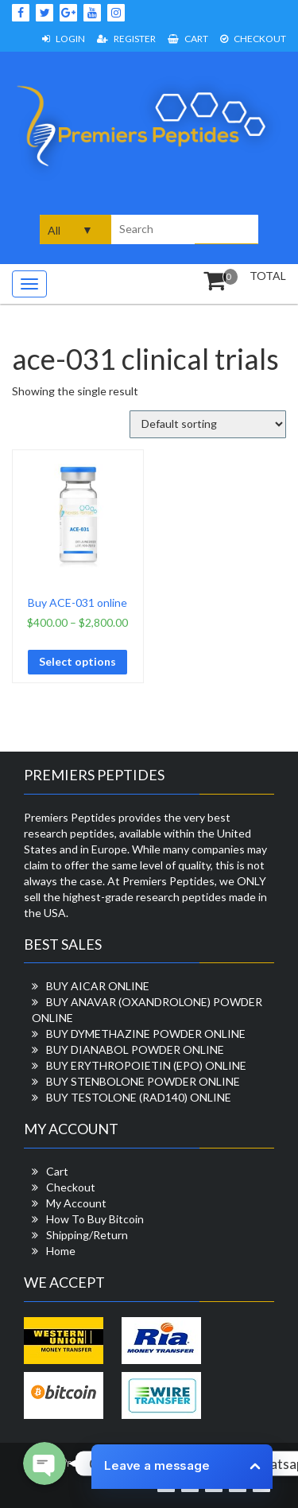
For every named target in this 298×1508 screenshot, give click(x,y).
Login (63, 39)
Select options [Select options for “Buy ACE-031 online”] (77, 661)
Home (60, 1250)
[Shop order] (208, 424)
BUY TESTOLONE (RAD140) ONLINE (138, 1097)
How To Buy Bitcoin (95, 1219)
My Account (76, 1203)
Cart (188, 39)
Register (126, 39)
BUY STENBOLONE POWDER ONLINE (143, 1081)
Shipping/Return (87, 1235)
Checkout (253, 39)
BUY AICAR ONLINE (97, 986)
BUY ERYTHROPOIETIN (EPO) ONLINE (146, 1065)
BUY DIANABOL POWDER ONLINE (135, 1049)
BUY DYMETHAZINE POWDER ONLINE (146, 1033)
